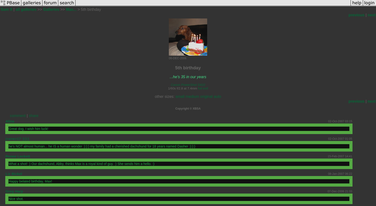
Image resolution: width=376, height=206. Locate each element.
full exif (203, 88)
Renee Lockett (18, 156)
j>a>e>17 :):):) (17, 139)
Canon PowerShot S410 (188, 85)
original (206, 96)
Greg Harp (14, 191)
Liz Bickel (14, 174)
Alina (10, 121)
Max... (71, 9)
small (180, 96)
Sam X (6, 9)
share (33, 116)
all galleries (26, 9)
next (372, 15)
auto (217, 96)
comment (18, 116)
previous (356, 15)
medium (192, 96)
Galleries (51, 9)
